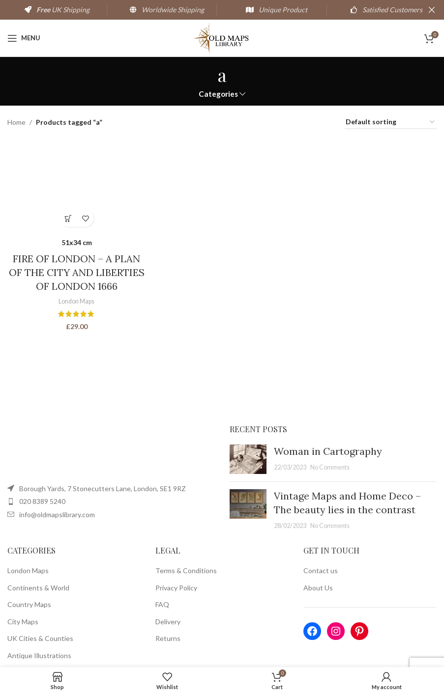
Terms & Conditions (186, 570)
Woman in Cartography (328, 451)
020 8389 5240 (42, 501)
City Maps (22, 621)
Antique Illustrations (39, 655)
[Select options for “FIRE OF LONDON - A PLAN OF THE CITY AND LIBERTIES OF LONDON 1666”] (67, 216)
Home (16, 122)
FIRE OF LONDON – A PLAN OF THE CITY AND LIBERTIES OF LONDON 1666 (76, 271)
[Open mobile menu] (23, 38)
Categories (218, 94)
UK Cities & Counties (40, 638)
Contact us (320, 570)
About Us (318, 587)
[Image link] (105, 450)
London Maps (75, 300)
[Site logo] (222, 37)
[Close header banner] (431, 10)
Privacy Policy (176, 587)
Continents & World (38, 587)
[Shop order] (391, 122)
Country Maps (29, 604)
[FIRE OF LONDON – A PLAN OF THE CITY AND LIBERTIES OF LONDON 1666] (75, 184)
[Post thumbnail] (248, 459)
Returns (167, 638)
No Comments (330, 467)
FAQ (162, 604)
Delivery (167, 621)
